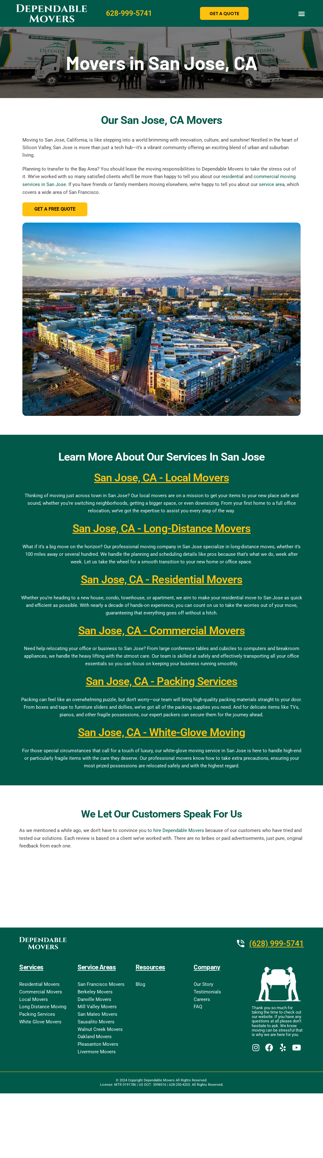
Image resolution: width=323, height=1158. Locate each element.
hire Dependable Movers (178, 831)
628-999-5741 (131, 13)
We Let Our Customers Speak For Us (161, 814)
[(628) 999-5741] (237, 944)
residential (232, 176)
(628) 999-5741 (275, 944)
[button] (302, 13)
